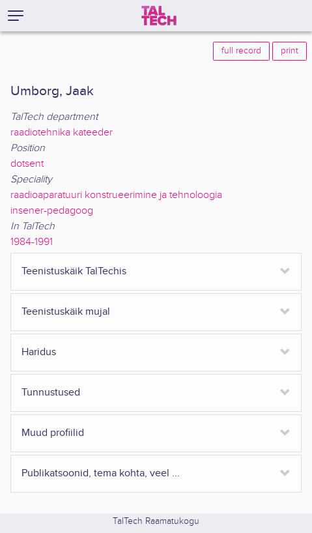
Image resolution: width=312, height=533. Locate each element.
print (289, 51)
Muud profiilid (52, 433)
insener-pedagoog (51, 211)
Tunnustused (50, 392)
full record (241, 51)
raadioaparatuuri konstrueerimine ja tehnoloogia (116, 195)
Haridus (38, 352)
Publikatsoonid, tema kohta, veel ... (100, 473)
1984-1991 (31, 242)
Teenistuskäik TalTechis (73, 271)
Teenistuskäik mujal (65, 312)
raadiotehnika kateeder (61, 132)
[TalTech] (159, 15)
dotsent (27, 164)
